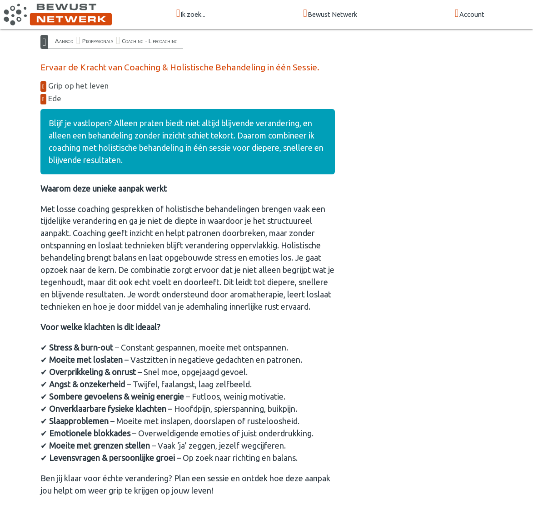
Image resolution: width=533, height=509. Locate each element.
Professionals (97, 41)
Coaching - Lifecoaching (150, 41)
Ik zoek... (191, 14)
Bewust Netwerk (330, 14)
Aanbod (64, 41)
